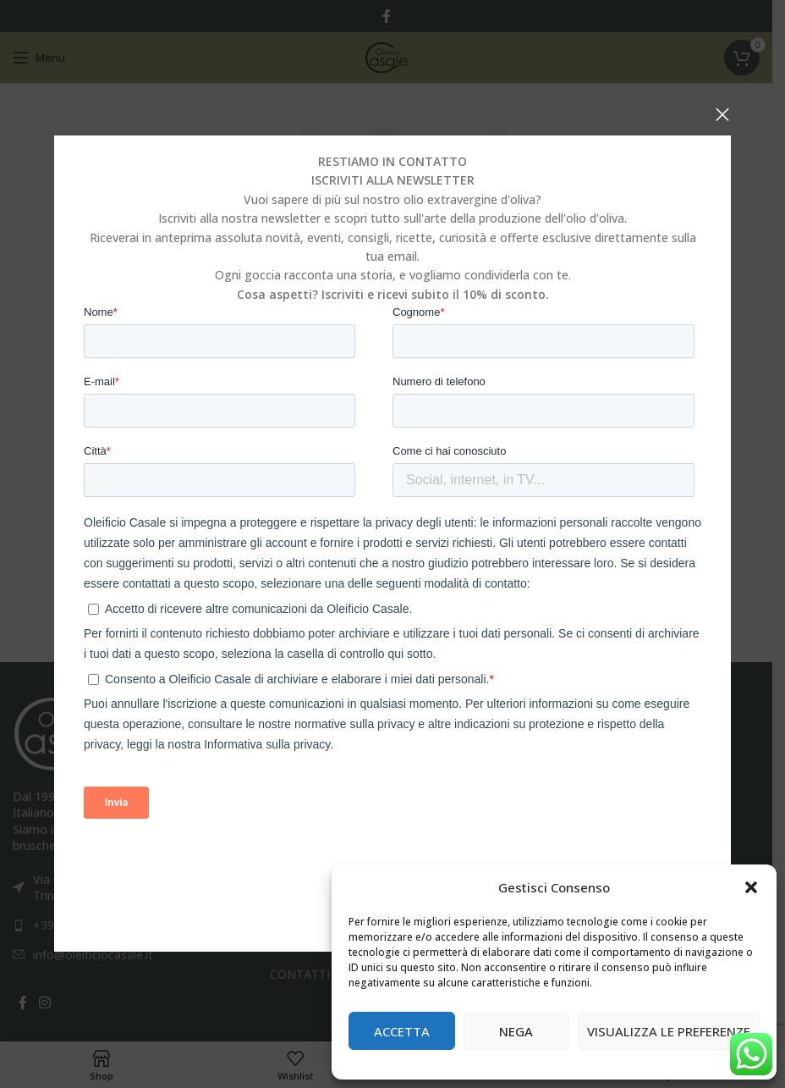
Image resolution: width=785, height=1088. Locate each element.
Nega (516, 1031)
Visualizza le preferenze (668, 1031)
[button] (751, 887)
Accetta (402, 1031)
